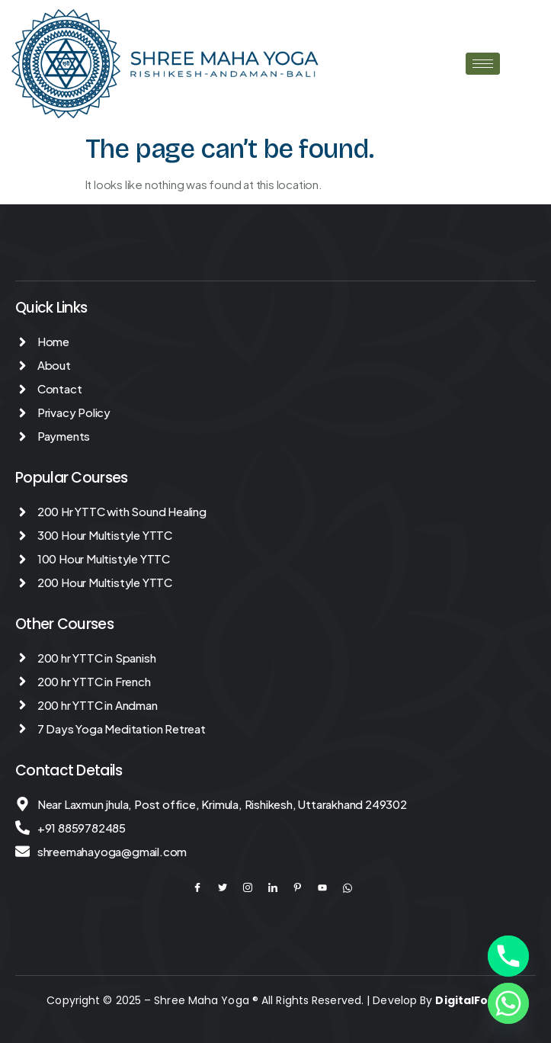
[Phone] (508, 956)
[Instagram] (254, 887)
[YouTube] (329, 887)
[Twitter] (229, 887)
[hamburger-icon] (483, 64)
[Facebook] (204, 887)
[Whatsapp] (508, 1003)
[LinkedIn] (279, 887)
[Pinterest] (304, 887)
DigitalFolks (469, 1000)
